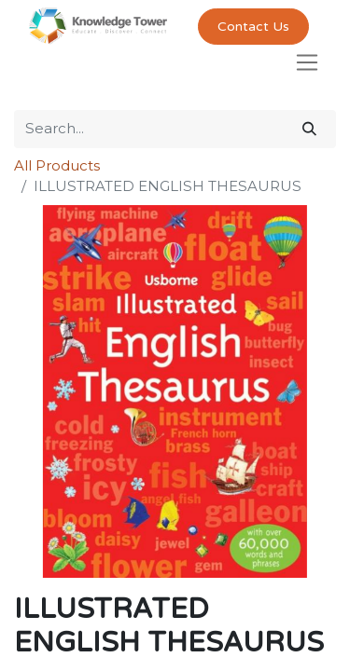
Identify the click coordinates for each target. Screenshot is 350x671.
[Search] (309, 129)
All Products (57, 165)
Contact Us (253, 26)
